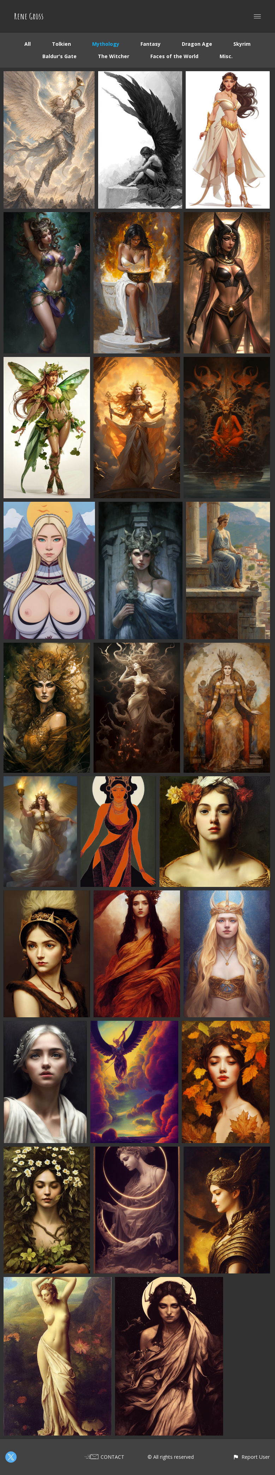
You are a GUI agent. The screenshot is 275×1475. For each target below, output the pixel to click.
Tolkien (61, 44)
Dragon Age (197, 44)
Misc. (226, 56)
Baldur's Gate (59, 56)
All (27, 44)
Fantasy (151, 44)
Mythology (105, 44)
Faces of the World (174, 56)
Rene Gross (29, 16)
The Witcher (113, 56)
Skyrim (242, 44)
